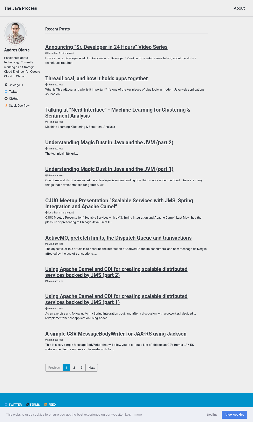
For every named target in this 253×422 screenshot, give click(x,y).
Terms (33, 405)
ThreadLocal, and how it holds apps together (96, 79)
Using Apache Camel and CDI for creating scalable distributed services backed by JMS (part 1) (116, 299)
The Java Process (20, 8)
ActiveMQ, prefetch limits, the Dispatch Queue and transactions (118, 238)
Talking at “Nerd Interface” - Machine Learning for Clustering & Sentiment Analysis (117, 113)
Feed (50, 405)
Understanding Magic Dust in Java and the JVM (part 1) (109, 169)
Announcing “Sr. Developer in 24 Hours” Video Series (106, 47)
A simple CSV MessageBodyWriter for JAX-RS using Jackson (116, 334)
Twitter (13, 405)
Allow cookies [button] (234, 414)
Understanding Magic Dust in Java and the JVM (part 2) (109, 143)
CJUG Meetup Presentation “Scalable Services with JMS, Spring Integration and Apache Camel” (119, 204)
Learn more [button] (133, 414)
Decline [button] (212, 414)
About (239, 8)
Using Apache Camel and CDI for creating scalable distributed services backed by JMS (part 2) (116, 272)
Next (91, 367)
